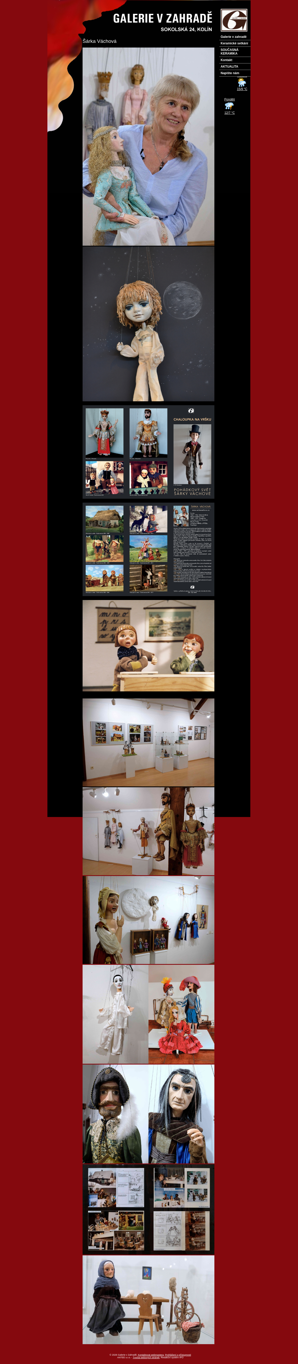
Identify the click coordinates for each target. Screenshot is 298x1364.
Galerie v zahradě (233, 37)
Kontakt (226, 60)
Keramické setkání (234, 43)
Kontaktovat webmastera (151, 1355)
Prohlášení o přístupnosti (178, 1355)
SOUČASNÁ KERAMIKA (230, 51)
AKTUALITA (229, 66)
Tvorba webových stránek (146, 1357)
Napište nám (230, 73)
